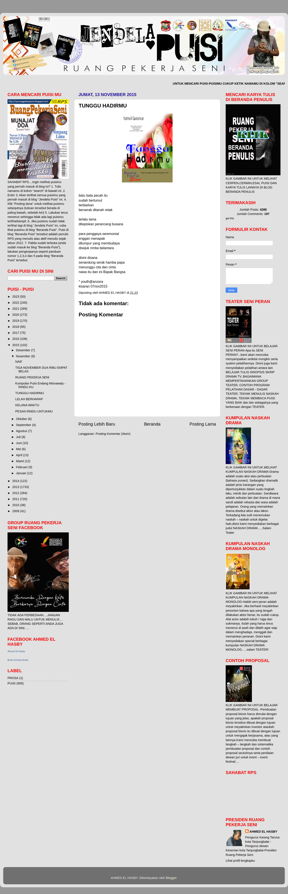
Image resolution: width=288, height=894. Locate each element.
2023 (16, 296)
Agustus (22, 431)
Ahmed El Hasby (16, 651)
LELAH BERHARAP (29, 399)
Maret (20, 461)
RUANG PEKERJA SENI (32, 377)
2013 (16, 487)
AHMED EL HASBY (263, 831)
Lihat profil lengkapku (240, 860)
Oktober (22, 419)
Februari (22, 467)
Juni (19, 443)
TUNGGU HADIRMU (29, 393)
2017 (16, 332)
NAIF (18, 361)
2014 (16, 481)
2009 (16, 511)
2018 (16, 326)
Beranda (152, 424)
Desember (23, 350)
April (19, 455)
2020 (16, 314)
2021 (16, 308)
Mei (19, 449)
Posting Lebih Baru (96, 424)
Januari (21, 473)
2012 (16, 493)
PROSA (13, 678)
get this (230, 218)
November (23, 356)
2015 (16, 345)
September (24, 425)
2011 (16, 499)
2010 (16, 505)
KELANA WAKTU (27, 405)
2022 (16, 302)
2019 (16, 320)
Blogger (171, 878)
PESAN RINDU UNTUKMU (34, 411)
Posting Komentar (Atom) (113, 433)
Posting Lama (203, 424)
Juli (19, 437)
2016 (16, 338)
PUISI (12, 683)
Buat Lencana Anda (18, 660)
